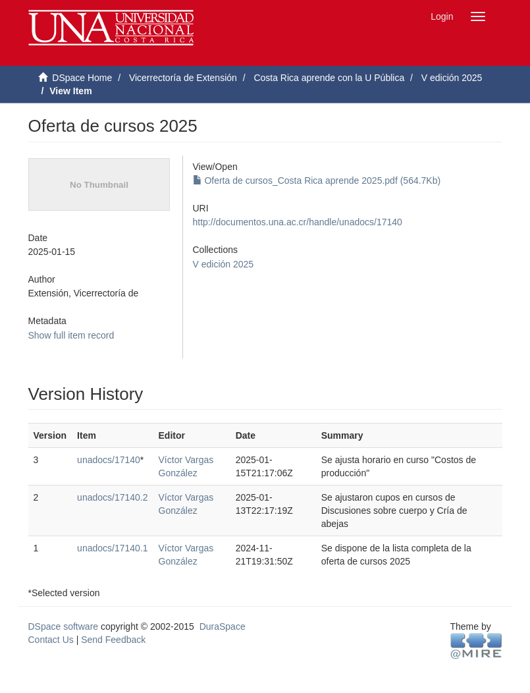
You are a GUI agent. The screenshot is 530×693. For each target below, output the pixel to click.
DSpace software (63, 626)
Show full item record (71, 335)
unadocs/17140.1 (112, 548)
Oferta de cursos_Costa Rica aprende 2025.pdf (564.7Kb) (317, 180)
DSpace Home (82, 77)
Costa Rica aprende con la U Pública (328, 77)
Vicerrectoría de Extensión (183, 77)
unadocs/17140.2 (112, 497)
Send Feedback (113, 639)
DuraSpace (222, 626)
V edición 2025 (452, 77)
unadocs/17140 (108, 460)
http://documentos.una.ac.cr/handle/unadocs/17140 (297, 222)
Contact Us (51, 639)
